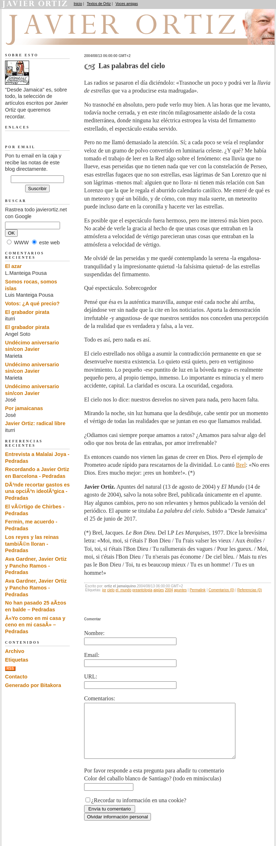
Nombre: (94, 633)
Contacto (16, 677)
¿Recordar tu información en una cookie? (138, 811)
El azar (13, 266)
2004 (169, 590)
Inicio (78, 4)
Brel (241, 465)
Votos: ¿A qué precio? (32, 303)
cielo (111, 590)
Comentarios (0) (221, 590)
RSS (10, 669)
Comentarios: (99, 698)
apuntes (180, 590)
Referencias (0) (249, 590)
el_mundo (124, 590)
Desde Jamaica (43, 36)
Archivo (14, 651)
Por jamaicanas (24, 408)
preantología (142, 590)
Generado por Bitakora (33, 685)
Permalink (198, 590)
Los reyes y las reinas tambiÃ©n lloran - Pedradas (32, 543)
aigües (158, 590)
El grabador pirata (27, 312)
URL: (90, 676)
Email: (92, 655)
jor (104, 590)
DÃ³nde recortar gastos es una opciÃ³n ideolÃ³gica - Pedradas (37, 491)
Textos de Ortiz (99, 4)
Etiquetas (16, 660)
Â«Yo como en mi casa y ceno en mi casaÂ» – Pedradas (35, 624)
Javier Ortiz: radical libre (35, 423)
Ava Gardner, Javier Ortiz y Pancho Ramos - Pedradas (35, 565)
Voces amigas (126, 4)
